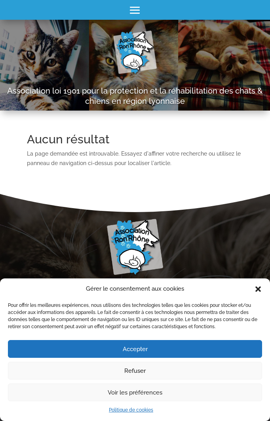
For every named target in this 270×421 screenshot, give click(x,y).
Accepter (135, 349)
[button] (258, 289)
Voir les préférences (135, 392)
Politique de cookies (131, 410)
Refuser (135, 370)
